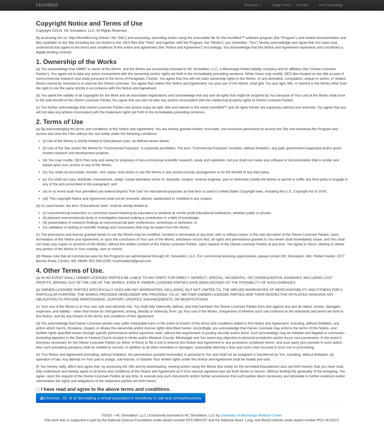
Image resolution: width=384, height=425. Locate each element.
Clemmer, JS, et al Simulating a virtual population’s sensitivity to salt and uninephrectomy (120, 398)
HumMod (47, 5)
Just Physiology (331, 5)
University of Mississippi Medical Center (251, 415)
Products (253, 5)
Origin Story (281, 5)
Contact (302, 5)
